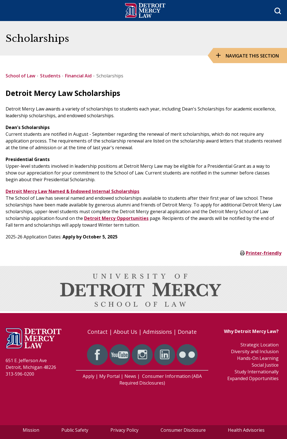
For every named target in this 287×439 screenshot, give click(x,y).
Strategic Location (259, 345)
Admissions (157, 331)
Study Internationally (257, 372)
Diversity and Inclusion (255, 351)
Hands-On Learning (258, 358)
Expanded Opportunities (253, 378)
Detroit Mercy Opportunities (116, 218)
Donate (187, 331)
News (130, 376)
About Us (125, 331)
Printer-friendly (263, 253)
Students (50, 76)
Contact (97, 331)
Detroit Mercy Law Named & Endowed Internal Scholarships (72, 191)
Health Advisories (246, 430)
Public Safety (74, 430)
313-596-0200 (20, 374)
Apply (88, 376)
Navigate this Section (252, 56)
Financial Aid (78, 76)
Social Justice (265, 365)
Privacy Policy (124, 430)
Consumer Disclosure (183, 430)
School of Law (20, 76)
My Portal (109, 376)
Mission (31, 430)
